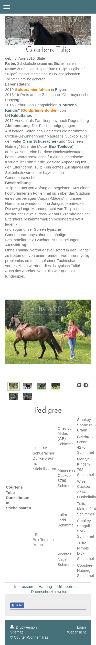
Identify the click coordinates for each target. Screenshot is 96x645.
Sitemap (16, 632)
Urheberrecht (68, 586)
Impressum (23, 586)
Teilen (17, 605)
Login (81, 627)
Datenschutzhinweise (49, 591)
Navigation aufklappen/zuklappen (48, 6)
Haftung (45, 586)
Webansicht (76, 632)
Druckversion (24, 627)
